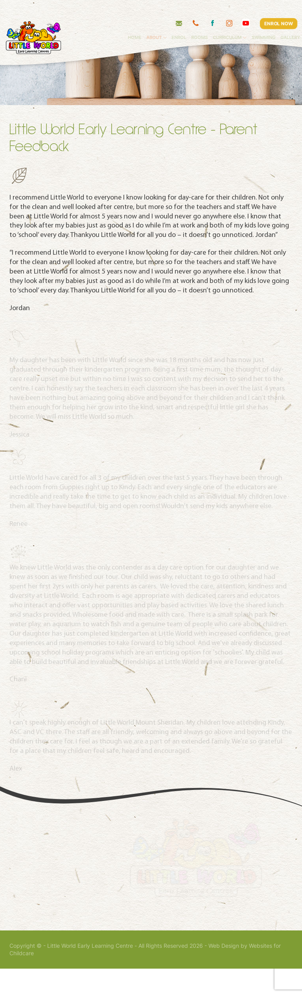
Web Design (223, 972)
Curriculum (245, 21)
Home (152, 21)
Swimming (281, 21)
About (172, 21)
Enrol (197, 21)
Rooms (217, 21)
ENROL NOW (278, 7)
